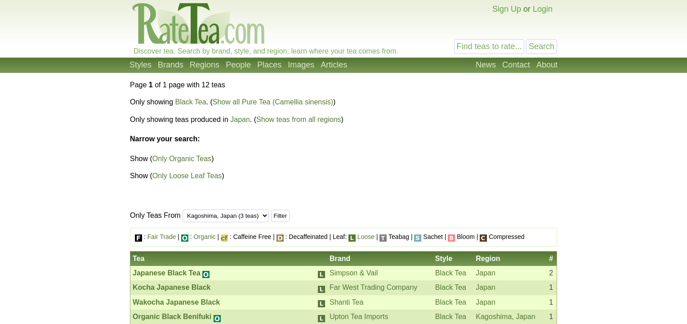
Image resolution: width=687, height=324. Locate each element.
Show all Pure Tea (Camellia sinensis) (273, 102)
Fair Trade (161, 236)
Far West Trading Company (373, 287)
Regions (204, 64)
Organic (205, 236)
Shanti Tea (346, 302)
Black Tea (190, 102)
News (486, 64)
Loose (366, 236)
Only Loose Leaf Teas (187, 176)
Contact (516, 64)
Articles (334, 64)
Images (301, 64)
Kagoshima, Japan (505, 316)
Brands (170, 64)
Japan (240, 119)
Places (269, 64)
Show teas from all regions (298, 119)
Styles (140, 64)
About (547, 64)
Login (543, 9)
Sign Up (506, 9)
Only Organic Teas (181, 158)
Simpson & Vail (354, 273)
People (238, 64)
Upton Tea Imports (359, 316)
